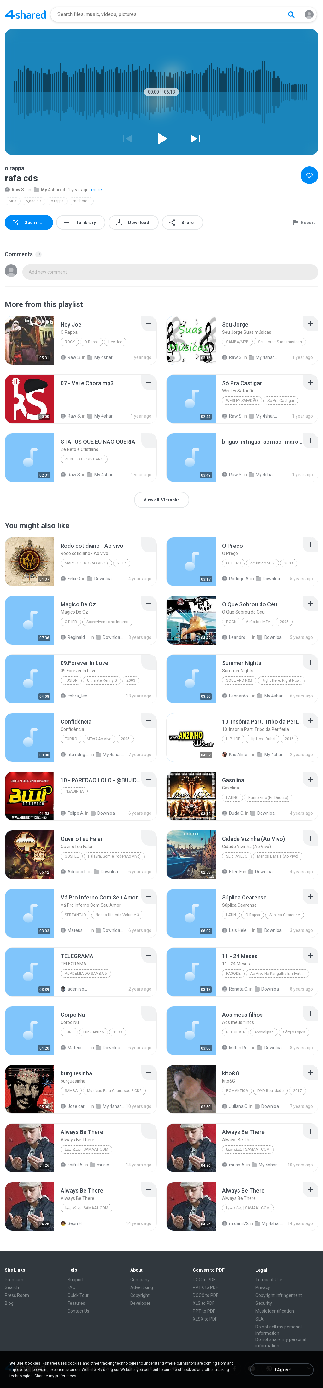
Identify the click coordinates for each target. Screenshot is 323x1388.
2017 (121, 563)
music (99, 1164)
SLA (259, 1318)
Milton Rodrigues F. (236, 1047)
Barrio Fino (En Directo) (268, 797)
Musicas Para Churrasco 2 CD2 (114, 1091)
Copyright (140, 1295)
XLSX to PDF (205, 1318)
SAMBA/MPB (237, 342)
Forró (71, 739)
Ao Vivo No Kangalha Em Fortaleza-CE (279, 973)
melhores (81, 201)
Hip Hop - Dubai (262, 739)
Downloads (101, 578)
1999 (117, 1032)
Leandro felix (236, 637)
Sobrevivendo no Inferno (107, 622)
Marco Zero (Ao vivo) (86, 563)
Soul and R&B (239, 680)
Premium (14, 1279)
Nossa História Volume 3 (117, 915)
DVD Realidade (270, 1091)
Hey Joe (115, 342)
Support (76, 1279)
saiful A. (72, 1164)
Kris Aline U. (236, 754)
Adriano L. (74, 871)
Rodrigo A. (236, 578)
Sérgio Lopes (294, 1032)
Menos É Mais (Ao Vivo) (277, 856)
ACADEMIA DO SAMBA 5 (86, 973)
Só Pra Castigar (280, 400)
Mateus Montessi (75, 930)
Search (12, 1287)
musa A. (233, 1164)
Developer (140, 1303)
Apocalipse (263, 1032)
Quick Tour (78, 1295)
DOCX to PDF (205, 1295)
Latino (232, 797)
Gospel (72, 856)
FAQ (72, 1287)
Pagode (233, 973)
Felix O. (71, 578)
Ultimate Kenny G (102, 680)
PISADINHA (74, 791)
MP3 (12, 201)
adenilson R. (75, 989)
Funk (69, 1032)
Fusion (71, 680)
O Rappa (91, 342)
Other (71, 622)
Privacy (262, 1287)
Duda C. (233, 813)
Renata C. (235, 989)
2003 (288, 563)
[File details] (29, 340)
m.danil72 (235, 1223)
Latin (231, 915)
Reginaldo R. (75, 637)
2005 (284, 622)
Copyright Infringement (278, 1295)
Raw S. (15, 189)
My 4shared (49, 189)
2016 (289, 739)
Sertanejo (237, 856)
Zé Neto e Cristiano (84, 459)
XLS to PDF (203, 1303)
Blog (9, 1303)
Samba (71, 1091)
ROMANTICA (237, 1091)
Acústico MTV (262, 563)
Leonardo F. (236, 695)
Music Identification (274, 1311)
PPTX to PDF (205, 1287)
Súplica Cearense (284, 915)
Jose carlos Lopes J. (75, 1106)
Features (76, 1303)
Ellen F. (232, 871)
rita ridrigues (75, 754)
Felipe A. (72, 813)
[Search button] (291, 14)
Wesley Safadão (242, 400)
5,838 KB (33, 201)
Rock (70, 342)
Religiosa (235, 1032)
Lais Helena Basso (236, 930)
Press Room (17, 1295)
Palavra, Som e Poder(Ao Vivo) (114, 856)
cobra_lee (74, 695)
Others (233, 563)
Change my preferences (55, 1376)
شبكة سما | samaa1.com (86, 1149)
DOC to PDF (204, 1279)
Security (263, 1303)
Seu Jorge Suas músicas (280, 342)
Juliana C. (235, 1106)
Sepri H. (72, 1223)
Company (140, 1279)
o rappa (57, 201)
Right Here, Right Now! (281, 680)
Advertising (141, 1287)
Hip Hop (233, 739)
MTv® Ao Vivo (99, 739)
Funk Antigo (93, 1032)
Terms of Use (268, 1279)
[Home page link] (25, 14)
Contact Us (78, 1311)
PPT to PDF (204, 1311)
